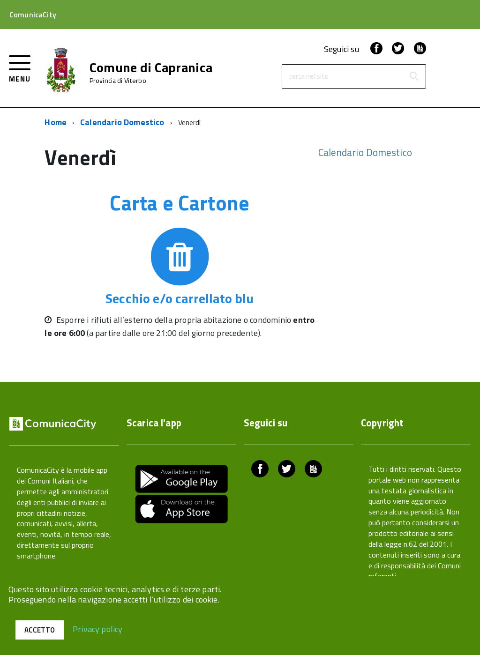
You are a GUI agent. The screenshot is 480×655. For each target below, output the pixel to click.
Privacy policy (98, 628)
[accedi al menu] (20, 67)
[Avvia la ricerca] (414, 76)
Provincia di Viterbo (118, 80)
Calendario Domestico (122, 122)
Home (56, 122)
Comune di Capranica (151, 67)
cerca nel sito (309, 77)
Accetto (39, 630)
